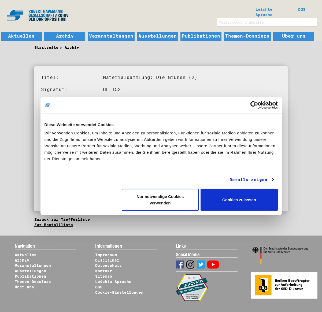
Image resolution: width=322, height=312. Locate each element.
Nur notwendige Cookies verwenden (160, 199)
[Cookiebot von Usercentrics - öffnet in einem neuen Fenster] (254, 105)
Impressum (106, 255)
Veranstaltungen (111, 36)
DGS (301, 9)
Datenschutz (108, 265)
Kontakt (103, 271)
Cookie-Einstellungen (119, 292)
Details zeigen (248, 179)
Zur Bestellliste (53, 225)
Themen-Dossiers (247, 36)
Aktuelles (21, 36)
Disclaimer (107, 260)
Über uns (294, 36)
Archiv (65, 36)
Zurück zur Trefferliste (62, 219)
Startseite (46, 47)
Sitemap (103, 276)
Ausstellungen (157, 36)
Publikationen (201, 36)
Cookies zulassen (239, 199)
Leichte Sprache (264, 11)
